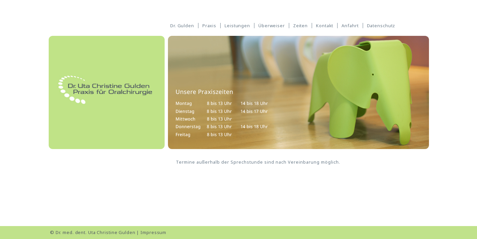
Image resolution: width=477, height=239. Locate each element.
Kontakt (324, 25)
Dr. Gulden (182, 25)
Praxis (209, 25)
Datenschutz (381, 25)
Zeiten (300, 25)
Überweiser (271, 25)
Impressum (153, 232)
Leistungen (237, 25)
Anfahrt (350, 25)
